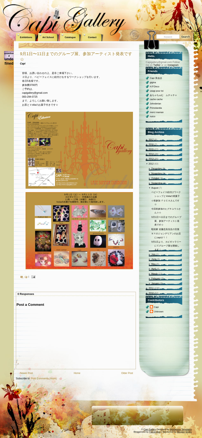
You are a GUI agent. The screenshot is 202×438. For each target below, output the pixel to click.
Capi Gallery (149, 429)
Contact (92, 37)
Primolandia (156, 108)
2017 (151, 139)
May (153, 264)
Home (77, 373)
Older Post (127, 373)
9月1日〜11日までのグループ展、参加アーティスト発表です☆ (166, 221)
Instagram (173, 65)
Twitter (156, 65)
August (154, 188)
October (155, 178)
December (156, 168)
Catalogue (70, 37)
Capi (156, 307)
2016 (151, 144)
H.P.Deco (154, 86)
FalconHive (155, 432)
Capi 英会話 (156, 78)
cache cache (156, 99)
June (153, 259)
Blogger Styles (184, 432)
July (153, 254)
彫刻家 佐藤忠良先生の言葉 (165, 229)
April (153, 268)
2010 (151, 293)
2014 (151, 154)
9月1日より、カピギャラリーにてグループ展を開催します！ (166, 246)
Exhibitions (26, 37)
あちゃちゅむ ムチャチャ (163, 95)
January (155, 283)
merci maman (157, 112)
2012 (151, 163)
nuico (152, 116)
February (155, 278)
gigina (153, 82)
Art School (48, 37)
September (156, 183)
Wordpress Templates (181, 429)
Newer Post (26, 373)
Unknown (158, 311)
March (154, 273)
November (156, 173)
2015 (151, 149)
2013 (151, 159)
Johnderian (155, 103)
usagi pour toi (156, 91)
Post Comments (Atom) (44, 378)
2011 (151, 288)
